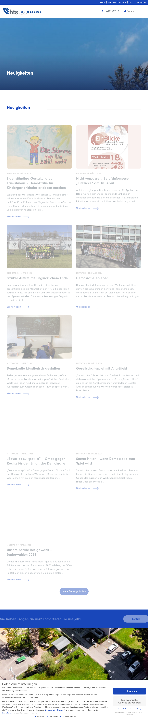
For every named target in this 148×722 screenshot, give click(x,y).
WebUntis (112, 2)
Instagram (141, 2)
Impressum (129, 714)
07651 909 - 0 (110, 10)
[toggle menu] (143, 10)
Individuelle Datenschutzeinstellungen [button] (129, 709)
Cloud (131, 2)
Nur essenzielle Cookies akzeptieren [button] (129, 701)
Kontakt (102, 2)
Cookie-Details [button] (120, 712)
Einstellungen (7, 713)
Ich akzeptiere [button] (129, 691)
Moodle (122, 2)
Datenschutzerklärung (54, 710)
